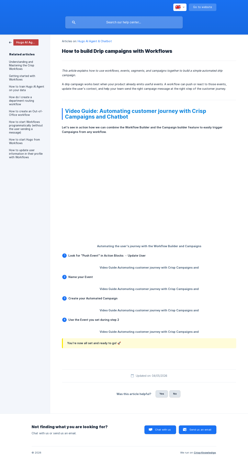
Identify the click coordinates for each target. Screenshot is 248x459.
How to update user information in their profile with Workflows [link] (26, 154)
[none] (179, 7)
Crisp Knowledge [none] (205, 452)
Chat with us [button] (163, 429)
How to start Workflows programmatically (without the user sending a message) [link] (26, 127)
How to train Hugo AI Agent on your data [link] (26, 88)
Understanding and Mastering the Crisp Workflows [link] (21, 65)
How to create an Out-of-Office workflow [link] (26, 113)
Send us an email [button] (200, 429)
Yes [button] (161, 393)
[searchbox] (124, 22)
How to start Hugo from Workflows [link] (24, 141)
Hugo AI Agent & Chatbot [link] (95, 41)
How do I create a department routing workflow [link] (21, 101)
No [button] (175, 393)
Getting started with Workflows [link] (22, 77)
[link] (24, 42)
